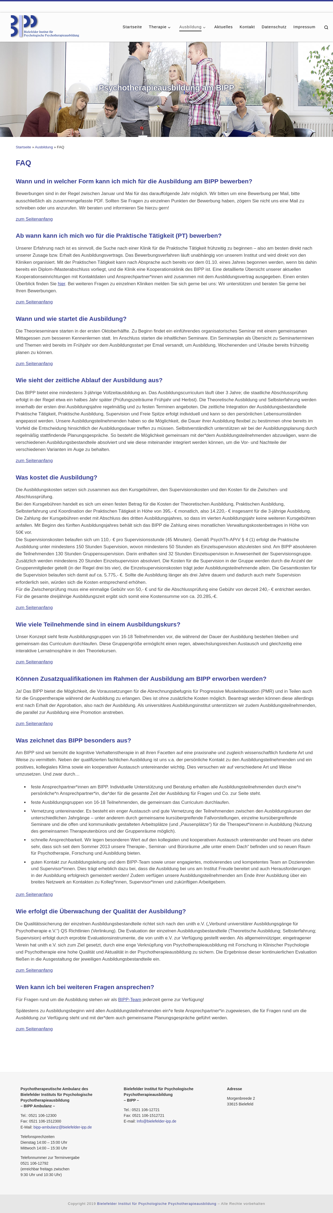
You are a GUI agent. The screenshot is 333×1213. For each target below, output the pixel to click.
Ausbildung (44, 147)
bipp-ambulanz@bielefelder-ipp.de (62, 1127)
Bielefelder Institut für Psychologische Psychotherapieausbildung (156, 1204)
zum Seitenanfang (34, 219)
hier (61, 283)
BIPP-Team (129, 999)
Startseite (23, 147)
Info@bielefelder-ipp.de (156, 1121)
